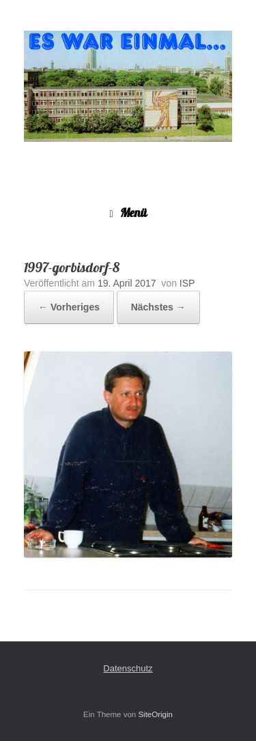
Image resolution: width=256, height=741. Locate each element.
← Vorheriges (69, 307)
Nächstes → (158, 307)
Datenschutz (127, 668)
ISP (187, 283)
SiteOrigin (155, 714)
